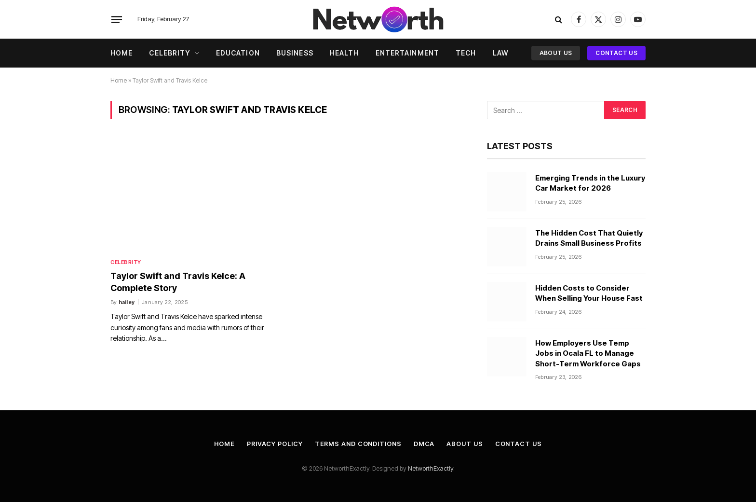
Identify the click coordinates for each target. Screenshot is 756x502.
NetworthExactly (430, 468)
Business (294, 53)
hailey (127, 302)
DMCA (425, 443)
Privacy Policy (274, 443)
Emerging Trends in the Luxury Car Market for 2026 (590, 183)
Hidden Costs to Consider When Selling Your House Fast (589, 293)
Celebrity (169, 53)
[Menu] (116, 19)
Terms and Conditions (359, 443)
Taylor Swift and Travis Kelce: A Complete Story (177, 282)
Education (238, 53)
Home (121, 53)
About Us (556, 52)
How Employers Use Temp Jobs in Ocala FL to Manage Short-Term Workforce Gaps (588, 353)
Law (501, 53)
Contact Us (616, 52)
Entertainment (408, 53)
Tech (466, 53)
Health (344, 53)
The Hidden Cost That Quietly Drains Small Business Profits (589, 238)
